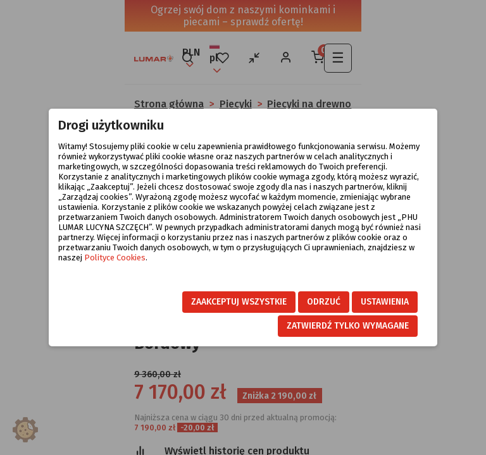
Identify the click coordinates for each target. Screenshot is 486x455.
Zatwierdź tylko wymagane (348, 325)
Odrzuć (323, 301)
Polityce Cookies (115, 257)
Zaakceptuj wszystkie (239, 301)
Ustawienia (385, 301)
